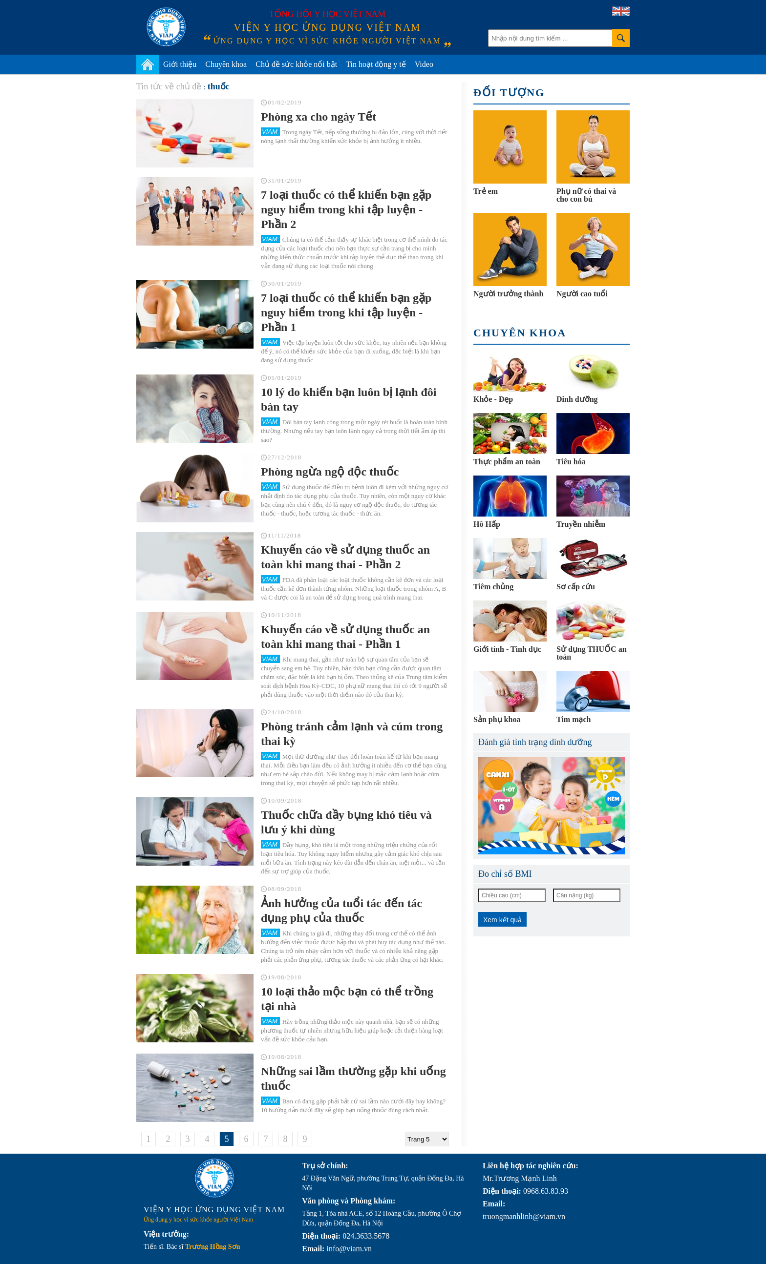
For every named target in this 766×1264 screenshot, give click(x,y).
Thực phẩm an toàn (506, 461)
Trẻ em (485, 191)
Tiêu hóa (571, 461)
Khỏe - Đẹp (493, 399)
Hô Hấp (486, 524)
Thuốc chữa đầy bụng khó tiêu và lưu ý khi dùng (346, 822)
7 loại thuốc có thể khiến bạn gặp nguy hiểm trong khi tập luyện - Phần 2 (346, 209)
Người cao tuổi (582, 294)
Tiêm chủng (493, 586)
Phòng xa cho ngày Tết (318, 116)
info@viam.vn (349, 1248)
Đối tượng (509, 92)
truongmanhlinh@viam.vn (524, 1216)
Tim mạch (573, 719)
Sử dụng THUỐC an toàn (591, 653)
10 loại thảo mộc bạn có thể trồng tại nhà (347, 999)
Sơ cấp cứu (575, 586)
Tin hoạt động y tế (376, 64)
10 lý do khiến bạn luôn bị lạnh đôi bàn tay (349, 399)
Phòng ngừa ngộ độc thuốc (330, 471)
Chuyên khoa (226, 64)
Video (424, 64)
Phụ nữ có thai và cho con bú (586, 195)
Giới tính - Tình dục (507, 649)
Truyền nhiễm (580, 524)
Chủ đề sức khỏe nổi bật (296, 64)
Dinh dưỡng (577, 399)
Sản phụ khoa (496, 719)
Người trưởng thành (508, 294)
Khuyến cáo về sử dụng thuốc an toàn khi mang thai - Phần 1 (345, 636)
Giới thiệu (179, 64)
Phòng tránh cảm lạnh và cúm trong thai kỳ (352, 733)
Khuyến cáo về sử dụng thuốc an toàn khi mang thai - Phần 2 (345, 557)
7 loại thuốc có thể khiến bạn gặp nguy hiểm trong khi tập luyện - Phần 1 (346, 312)
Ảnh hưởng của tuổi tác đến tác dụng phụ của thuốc (341, 910)
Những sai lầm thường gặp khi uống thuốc (353, 1078)
